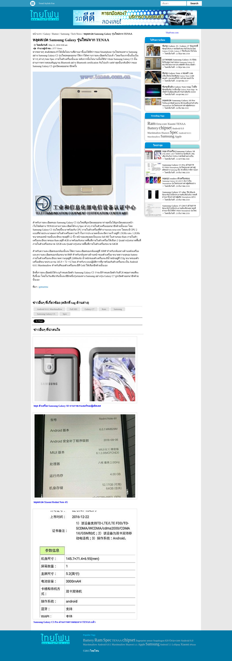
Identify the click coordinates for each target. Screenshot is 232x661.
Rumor (55, 34)
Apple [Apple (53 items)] (178, 136)
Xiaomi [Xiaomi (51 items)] (171, 123)
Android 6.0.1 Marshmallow (49, 309)
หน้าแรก (37, 34)
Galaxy (46, 34)
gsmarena (43, 287)
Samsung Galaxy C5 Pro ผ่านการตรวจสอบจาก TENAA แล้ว (64, 622)
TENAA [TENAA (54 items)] (181, 124)
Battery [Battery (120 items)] (152, 128)
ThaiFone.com (172, 32)
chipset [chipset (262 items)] (165, 127)
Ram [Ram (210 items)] (151, 123)
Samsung (65, 34)
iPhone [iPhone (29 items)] (193, 644)
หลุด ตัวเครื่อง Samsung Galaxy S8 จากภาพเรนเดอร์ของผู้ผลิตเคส (67, 406)
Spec (65, 314)
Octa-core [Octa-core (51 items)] (161, 123)
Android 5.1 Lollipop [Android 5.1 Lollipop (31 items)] (170, 644)
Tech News (76, 34)
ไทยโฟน (94, 651)
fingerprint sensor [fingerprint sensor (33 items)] (144, 640)
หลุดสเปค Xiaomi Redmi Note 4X (51, 502)
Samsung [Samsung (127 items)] (167, 136)
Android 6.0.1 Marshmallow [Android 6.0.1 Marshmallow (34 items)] (111, 644)
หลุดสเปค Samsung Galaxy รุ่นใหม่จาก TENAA (108, 34)
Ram (104, 309)
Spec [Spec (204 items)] (174, 132)
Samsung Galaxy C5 (46, 314)
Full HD (73, 309)
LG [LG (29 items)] (136, 644)
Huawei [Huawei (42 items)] (165, 132)
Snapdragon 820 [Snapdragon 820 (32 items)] (161, 640)
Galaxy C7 (89, 309)
